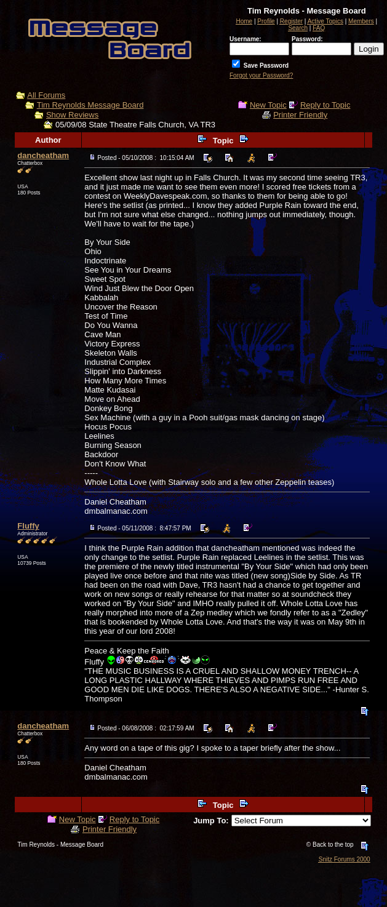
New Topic (268, 105)
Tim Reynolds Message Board (90, 105)
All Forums (46, 95)
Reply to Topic (325, 105)
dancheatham (43, 155)
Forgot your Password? (261, 75)
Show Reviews (72, 114)
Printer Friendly (300, 114)
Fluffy (28, 525)
